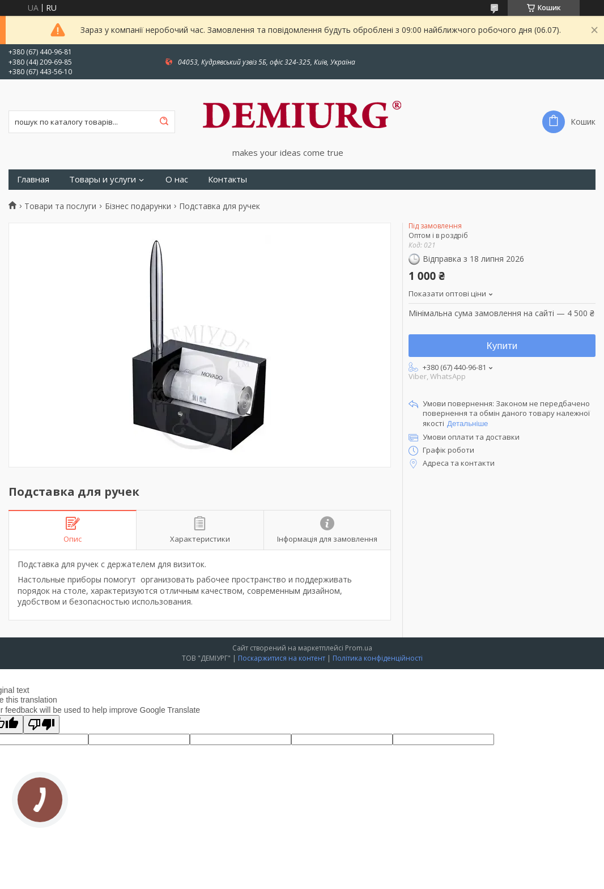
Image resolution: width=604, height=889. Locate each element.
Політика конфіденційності (378, 658)
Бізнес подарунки (138, 206)
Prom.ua (358, 648)
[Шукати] (163, 121)
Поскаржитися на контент (281, 658)
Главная (33, 179)
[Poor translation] (41, 724)
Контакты (227, 179)
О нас (176, 179)
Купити (502, 346)
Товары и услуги (102, 179)
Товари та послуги (60, 206)
